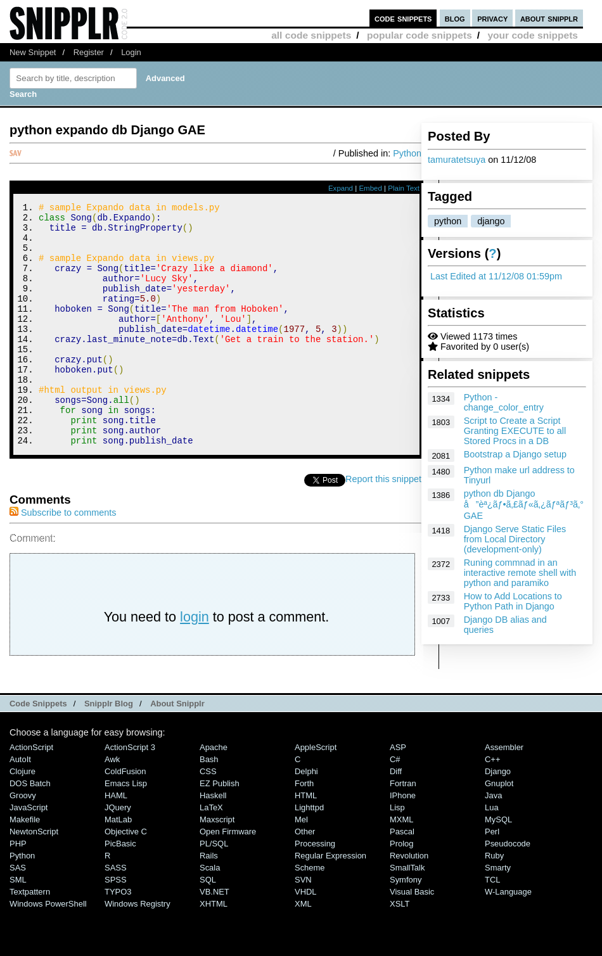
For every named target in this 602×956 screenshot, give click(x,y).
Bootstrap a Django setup (515, 454)
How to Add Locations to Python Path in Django (513, 601)
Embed (370, 188)
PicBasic (120, 889)
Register (89, 52)
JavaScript (29, 853)
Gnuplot (499, 829)
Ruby (494, 901)
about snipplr (549, 18)
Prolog (401, 889)
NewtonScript (34, 877)
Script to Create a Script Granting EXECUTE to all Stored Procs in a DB (515, 431)
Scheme (310, 913)
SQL (208, 925)
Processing (315, 889)
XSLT (399, 949)
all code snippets (311, 35)
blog (455, 18)
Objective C (126, 877)
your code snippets (532, 35)
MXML (401, 865)
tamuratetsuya (456, 160)
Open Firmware (228, 877)
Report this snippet (383, 524)
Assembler (504, 793)
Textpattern (30, 937)
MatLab (118, 865)
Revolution (409, 901)
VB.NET (214, 937)
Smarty (498, 913)
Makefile (25, 865)
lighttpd (309, 853)
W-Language (508, 937)
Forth (304, 829)
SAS (18, 913)
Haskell (213, 841)
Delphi (306, 817)
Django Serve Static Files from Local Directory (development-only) (515, 539)
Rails (209, 901)
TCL (492, 925)
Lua (492, 853)
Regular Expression (330, 901)
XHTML (213, 949)
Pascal (402, 877)
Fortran (403, 829)
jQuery (118, 853)
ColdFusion (125, 817)
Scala (210, 913)
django (490, 221)
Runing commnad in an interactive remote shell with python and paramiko (520, 573)
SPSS (116, 925)
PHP (18, 889)
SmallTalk (407, 913)
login (194, 662)
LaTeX (211, 853)
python (447, 221)
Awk (112, 805)
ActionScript (31, 793)
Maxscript (217, 865)
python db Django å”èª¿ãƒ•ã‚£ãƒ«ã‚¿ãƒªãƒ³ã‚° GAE (524, 504)
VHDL (306, 937)
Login (131, 52)
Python (407, 153)
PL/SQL (214, 889)
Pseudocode (507, 889)
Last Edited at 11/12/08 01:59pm (496, 276)
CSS (208, 817)
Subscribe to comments (63, 558)
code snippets (403, 18)
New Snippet (33, 52)
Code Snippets (38, 749)
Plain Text (403, 188)
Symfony (405, 925)
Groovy (23, 841)
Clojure (22, 817)
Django (498, 817)
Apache (213, 793)
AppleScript (315, 793)
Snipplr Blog (108, 749)
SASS (116, 913)
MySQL (498, 865)
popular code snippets (419, 35)
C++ (492, 805)
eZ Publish (220, 829)
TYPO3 (118, 937)
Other (305, 877)
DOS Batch (30, 829)
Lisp (397, 853)
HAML (116, 841)
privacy (492, 18)
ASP (398, 793)
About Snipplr (177, 749)
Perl (492, 877)
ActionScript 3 (130, 793)
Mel (301, 865)
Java (493, 841)
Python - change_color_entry (504, 402)
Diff (396, 817)
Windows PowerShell (48, 949)
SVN (303, 925)
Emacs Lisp (126, 829)
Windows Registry (137, 949)
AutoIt (20, 805)
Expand (340, 188)
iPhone (403, 841)
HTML (306, 841)
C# (395, 805)
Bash (209, 805)
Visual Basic (412, 937)
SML (18, 925)
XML (303, 949)
